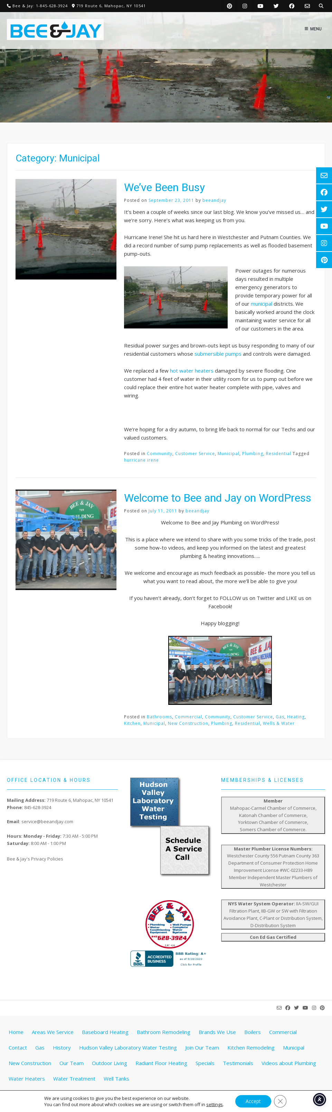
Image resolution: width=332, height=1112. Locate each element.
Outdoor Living (109, 1063)
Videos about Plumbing (289, 1063)
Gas (280, 717)
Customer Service (195, 453)
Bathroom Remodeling (163, 1032)
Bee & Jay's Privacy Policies (35, 859)
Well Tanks (116, 1078)
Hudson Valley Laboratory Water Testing (128, 1047)
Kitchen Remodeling (251, 1047)
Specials (205, 1063)
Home (16, 1032)
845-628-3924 (37, 807)
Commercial (188, 717)
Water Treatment (74, 1078)
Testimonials (238, 1063)
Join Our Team (202, 1047)
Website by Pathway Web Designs (168, 1100)
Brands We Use (217, 1032)
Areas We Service (53, 1032)
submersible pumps (218, 353)
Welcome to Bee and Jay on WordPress (217, 497)
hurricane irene (141, 460)
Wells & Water (279, 723)
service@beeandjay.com (47, 821)
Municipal (228, 453)
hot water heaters (192, 370)
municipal (261, 303)
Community (159, 453)
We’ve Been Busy (164, 187)
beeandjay (214, 200)
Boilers (252, 1032)
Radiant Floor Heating (161, 1063)
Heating (296, 717)
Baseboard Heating (105, 1032)
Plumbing (252, 453)
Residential (278, 453)
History (62, 1047)
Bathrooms (159, 717)
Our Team (71, 1063)
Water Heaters (27, 1078)
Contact (18, 1047)
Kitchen (132, 723)
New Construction (188, 723)
